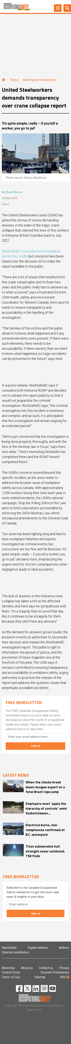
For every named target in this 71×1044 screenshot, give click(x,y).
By (12, 192)
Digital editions (38, 947)
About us (27, 968)
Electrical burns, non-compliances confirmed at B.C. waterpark (45, 830)
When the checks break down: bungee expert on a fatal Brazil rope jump (45, 787)
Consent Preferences (55, 972)
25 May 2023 (9, 198)
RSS (64, 977)
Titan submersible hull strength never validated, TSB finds (45, 851)
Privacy (64, 968)
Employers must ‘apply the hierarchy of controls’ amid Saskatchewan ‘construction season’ (46, 808)
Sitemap (39, 977)
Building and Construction (39, 80)
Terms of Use (11, 977)
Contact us (46, 968)
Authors (64, 947)
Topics (14, 80)
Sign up (35, 913)
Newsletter (9, 947)
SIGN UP (35, 746)
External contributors (15, 952)
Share (5, 204)
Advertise (8, 968)
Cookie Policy (11, 972)
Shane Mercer (13, 192)
